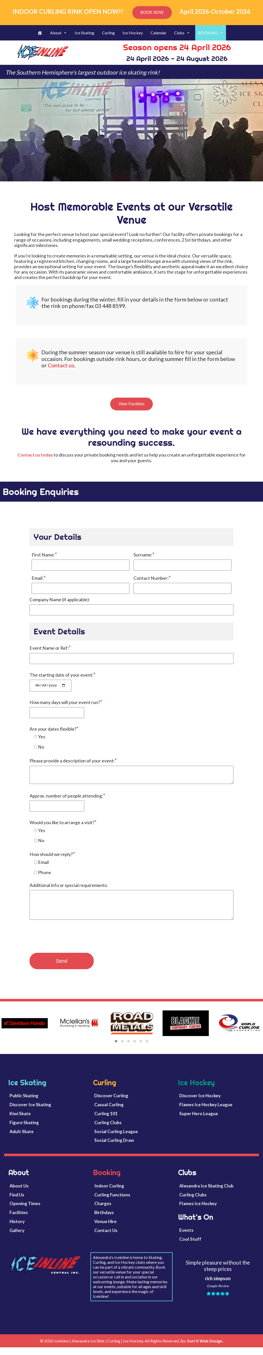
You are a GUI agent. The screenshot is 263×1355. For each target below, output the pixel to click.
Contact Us (105, 1238)
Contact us (61, 365)
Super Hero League (198, 1121)
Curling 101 (106, 1121)
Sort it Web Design (204, 1348)
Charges (102, 1211)
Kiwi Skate (20, 1121)
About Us (19, 1193)
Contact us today (35, 455)
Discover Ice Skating (30, 1112)
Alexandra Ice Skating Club (206, 1193)
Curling (108, 32)
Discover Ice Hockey (200, 1103)
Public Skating (24, 1103)
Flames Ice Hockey (198, 1211)
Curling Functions (112, 1202)
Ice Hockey (133, 32)
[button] (116, 1048)
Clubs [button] (182, 33)
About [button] (58, 33)
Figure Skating (24, 1130)
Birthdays (104, 1220)
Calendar (158, 32)
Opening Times (25, 1211)
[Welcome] (40, 32)
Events (186, 1237)
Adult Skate (22, 1139)
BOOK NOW (152, 12)
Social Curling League (116, 1139)
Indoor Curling (109, 1193)
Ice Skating (84, 32)
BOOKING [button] (210, 33)
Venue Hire (105, 1229)
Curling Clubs (107, 1130)
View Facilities (131, 404)
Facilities (19, 1220)
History (17, 1229)
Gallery (17, 1238)
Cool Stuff (190, 1246)
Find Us (17, 1202)
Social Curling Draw (114, 1148)
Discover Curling (111, 1103)
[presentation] (69, 946)
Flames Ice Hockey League (205, 1112)
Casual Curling (109, 1112)
